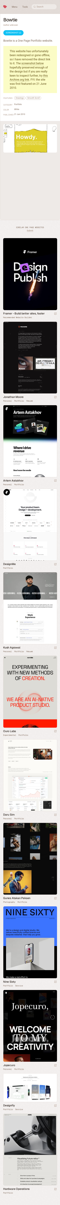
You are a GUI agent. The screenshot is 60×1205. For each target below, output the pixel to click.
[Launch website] (55, 397)
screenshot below (32, 63)
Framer (7, 408)
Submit (30, 230)
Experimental (9, 735)
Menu (14, 7)
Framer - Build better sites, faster (24, 313)
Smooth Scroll (33, 98)
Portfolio (18, 104)
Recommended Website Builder (17, 317)
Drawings (20, 98)
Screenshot (13, 33)
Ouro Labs (9, 731)
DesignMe (9, 564)
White (16, 109)
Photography (9, 902)
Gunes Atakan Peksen (16, 898)
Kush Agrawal (11, 647)
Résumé (29, 401)
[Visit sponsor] (55, 314)
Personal (7, 401)
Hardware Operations (16, 1189)
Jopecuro (9, 1065)
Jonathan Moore (13, 397)
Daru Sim (8, 814)
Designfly (9, 1105)
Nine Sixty (9, 981)
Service (19, 986)
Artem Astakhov (13, 480)
